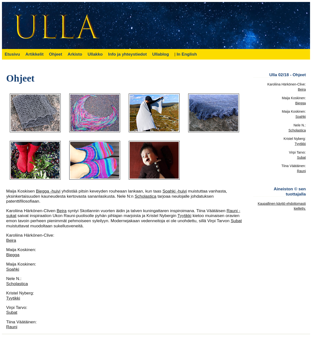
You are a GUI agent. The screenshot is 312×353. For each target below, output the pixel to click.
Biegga (12, 254)
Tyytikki (184, 215)
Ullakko (95, 54)
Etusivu (12, 54)
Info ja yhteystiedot (127, 54)
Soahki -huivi (174, 191)
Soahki (12, 269)
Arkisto (75, 54)
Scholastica (145, 196)
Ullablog (160, 54)
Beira (61, 210)
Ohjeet (55, 54)
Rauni (11, 326)
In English (187, 54)
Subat (236, 220)
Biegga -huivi (48, 191)
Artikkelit (34, 54)
